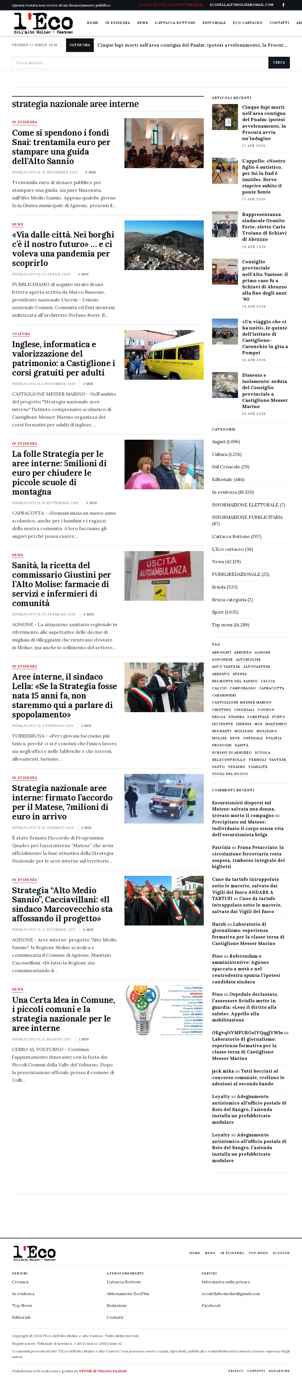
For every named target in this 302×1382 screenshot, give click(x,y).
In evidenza (118, 23)
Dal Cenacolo (226, 467)
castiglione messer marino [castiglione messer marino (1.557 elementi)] (242, 702)
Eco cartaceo (247, 23)
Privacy (236, 1371)
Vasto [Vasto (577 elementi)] (218, 767)
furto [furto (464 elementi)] (278, 717)
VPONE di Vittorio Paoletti (103, 1371)
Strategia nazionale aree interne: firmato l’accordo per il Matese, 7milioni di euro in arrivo (62, 802)
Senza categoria (229, 600)
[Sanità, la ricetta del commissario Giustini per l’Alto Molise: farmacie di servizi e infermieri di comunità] (164, 576)
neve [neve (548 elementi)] (235, 738)
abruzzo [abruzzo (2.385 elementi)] (243, 653)
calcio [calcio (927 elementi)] (219, 688)
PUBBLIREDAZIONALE (236, 574)
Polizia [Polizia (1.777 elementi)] (274, 738)
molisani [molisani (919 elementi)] (244, 731)
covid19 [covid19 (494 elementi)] (265, 710)
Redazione (117, 1305)
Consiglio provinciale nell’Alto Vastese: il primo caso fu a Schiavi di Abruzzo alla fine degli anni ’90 (265, 280)
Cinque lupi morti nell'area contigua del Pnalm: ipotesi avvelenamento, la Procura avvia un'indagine (193, 45)
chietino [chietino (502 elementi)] (221, 710)
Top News (258, 1253)
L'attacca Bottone (175, 23)
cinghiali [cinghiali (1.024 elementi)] (244, 710)
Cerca (279, 62)
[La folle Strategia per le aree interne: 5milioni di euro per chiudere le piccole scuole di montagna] (164, 464)
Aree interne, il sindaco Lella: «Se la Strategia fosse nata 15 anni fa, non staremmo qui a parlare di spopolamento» (64, 695)
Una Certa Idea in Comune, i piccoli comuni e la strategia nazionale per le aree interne (63, 1014)
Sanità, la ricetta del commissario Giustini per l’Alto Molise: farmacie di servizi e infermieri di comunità (61, 584)
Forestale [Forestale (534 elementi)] (258, 717)
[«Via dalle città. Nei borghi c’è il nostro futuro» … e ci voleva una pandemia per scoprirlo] (164, 245)
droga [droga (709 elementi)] (219, 717)
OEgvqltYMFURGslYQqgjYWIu (247, 1032)
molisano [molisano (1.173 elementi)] (267, 731)
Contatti (279, 23)
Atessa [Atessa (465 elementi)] (240, 674)
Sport (218, 612)
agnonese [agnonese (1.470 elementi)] (222, 660)
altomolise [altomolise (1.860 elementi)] (248, 660)
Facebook (211, 1305)
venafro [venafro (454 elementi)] (237, 767)
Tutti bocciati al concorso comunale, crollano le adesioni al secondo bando (248, 1077)
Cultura (21, 334)
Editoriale (214, 23)
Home (92, 23)
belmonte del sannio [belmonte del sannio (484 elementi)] (235, 681)
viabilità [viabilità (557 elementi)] (257, 767)
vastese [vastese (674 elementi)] (277, 760)
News (142, 23)
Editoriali (21, 1317)
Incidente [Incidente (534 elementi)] (222, 724)
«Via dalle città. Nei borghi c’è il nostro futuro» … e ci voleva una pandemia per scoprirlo (63, 248)
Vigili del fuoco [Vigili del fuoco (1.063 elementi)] (230, 774)
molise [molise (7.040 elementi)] (219, 738)
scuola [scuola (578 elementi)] (262, 753)
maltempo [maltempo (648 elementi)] (276, 724)
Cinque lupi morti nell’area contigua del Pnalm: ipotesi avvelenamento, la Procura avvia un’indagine (264, 122)
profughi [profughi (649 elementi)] (222, 745)
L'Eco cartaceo (228, 549)
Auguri (218, 441)
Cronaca (20, 1281)
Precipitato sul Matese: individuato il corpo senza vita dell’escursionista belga (248, 828)
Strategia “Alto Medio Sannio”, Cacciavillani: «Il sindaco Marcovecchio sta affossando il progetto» (62, 904)
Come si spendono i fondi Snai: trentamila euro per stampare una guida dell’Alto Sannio (61, 146)
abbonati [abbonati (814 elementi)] (221, 653)
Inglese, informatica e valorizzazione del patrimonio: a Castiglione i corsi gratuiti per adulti (63, 358)
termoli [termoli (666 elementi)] (258, 760)
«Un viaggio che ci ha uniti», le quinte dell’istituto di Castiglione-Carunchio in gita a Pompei (265, 337)
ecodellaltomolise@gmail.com (231, 1293)
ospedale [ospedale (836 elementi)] (253, 738)
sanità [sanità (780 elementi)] (242, 745)
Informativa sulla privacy (226, 1281)
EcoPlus (281, 1253)
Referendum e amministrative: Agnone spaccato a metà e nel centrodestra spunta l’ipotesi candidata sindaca (246, 969)
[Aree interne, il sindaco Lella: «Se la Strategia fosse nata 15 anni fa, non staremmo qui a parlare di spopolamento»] (164, 687)
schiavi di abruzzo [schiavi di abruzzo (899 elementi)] (232, 753)
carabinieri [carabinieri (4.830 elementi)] (224, 695)
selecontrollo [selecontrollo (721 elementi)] (229, 760)
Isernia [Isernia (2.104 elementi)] (244, 724)
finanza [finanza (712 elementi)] (237, 717)
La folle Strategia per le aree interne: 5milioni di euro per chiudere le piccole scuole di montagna (59, 473)
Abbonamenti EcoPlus (128, 1293)
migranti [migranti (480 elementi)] (222, 731)
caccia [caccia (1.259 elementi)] (268, 681)
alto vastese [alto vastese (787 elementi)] (226, 667)
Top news (222, 625)
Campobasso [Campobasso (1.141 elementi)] (243, 688)
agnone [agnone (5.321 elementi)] (263, 653)
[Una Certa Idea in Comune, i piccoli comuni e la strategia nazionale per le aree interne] (164, 1010)
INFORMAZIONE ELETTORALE (245, 505)
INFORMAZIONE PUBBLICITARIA (247, 517)
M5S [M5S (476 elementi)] (258, 724)
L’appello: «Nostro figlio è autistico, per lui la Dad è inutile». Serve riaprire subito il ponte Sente (263, 176)
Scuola (219, 587)
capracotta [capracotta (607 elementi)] (271, 688)
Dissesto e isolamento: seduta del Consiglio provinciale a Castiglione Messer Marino (265, 390)
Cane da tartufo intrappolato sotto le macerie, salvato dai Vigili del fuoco (247, 905)
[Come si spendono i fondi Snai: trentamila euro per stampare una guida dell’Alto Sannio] (164, 143)
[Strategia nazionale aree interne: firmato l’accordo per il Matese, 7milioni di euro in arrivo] (164, 799)
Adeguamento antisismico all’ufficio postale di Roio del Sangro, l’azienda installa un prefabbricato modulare (249, 1109)
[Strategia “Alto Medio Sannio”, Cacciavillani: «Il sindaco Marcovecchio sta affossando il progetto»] (164, 900)
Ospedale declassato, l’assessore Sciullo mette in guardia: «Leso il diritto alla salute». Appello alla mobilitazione (245, 1007)
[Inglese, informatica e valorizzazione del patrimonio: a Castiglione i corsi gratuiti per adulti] (164, 355)
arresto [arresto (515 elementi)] (221, 674)
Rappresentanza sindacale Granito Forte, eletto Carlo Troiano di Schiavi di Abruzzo (264, 226)
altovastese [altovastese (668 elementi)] (256, 667)
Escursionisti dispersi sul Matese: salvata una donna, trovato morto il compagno (243, 809)
